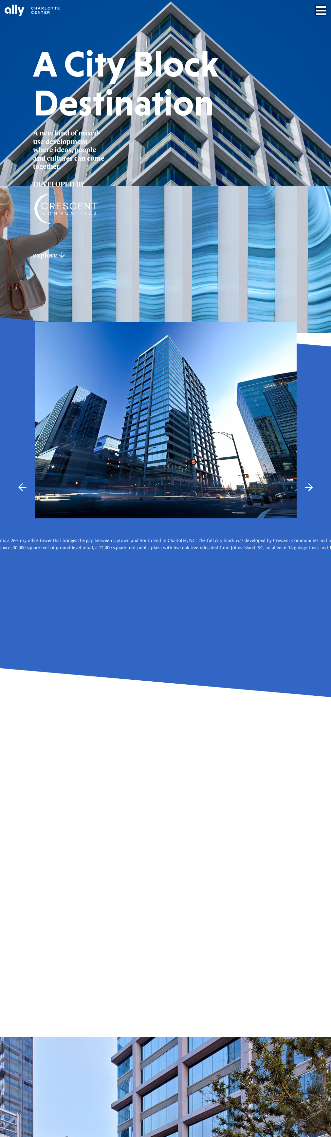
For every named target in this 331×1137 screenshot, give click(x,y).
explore (49, 255)
